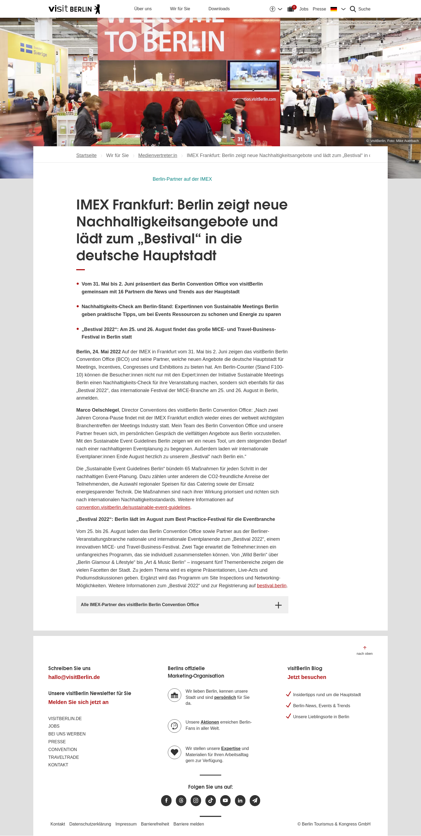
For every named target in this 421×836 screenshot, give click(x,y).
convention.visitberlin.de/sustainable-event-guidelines (133, 507)
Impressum (126, 824)
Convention (62, 749)
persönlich (225, 697)
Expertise (231, 748)
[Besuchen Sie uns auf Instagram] (196, 800)
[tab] (182, 604)
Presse (319, 9)
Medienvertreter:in (157, 155)
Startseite (86, 155)
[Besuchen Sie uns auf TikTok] (210, 800)
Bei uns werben (67, 734)
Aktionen (210, 722)
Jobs (304, 9)
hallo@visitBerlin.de (74, 677)
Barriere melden (188, 824)
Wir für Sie (180, 8)
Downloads (219, 8)
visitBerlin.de (65, 718)
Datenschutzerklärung (90, 824)
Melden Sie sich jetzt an (78, 702)
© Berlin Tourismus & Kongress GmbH (334, 824)
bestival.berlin (271, 585)
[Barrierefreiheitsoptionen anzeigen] (275, 9)
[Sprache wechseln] (338, 9)
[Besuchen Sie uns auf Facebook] (166, 800)
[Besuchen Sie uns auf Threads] (181, 800)
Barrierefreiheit (155, 824)
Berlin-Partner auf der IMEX (182, 179)
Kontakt (58, 765)
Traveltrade (63, 757)
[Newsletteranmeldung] (255, 800)
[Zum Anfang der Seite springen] (365, 650)
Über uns (143, 8)
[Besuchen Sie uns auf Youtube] (225, 800)
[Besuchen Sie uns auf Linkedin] (240, 800)
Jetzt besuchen (307, 677)
